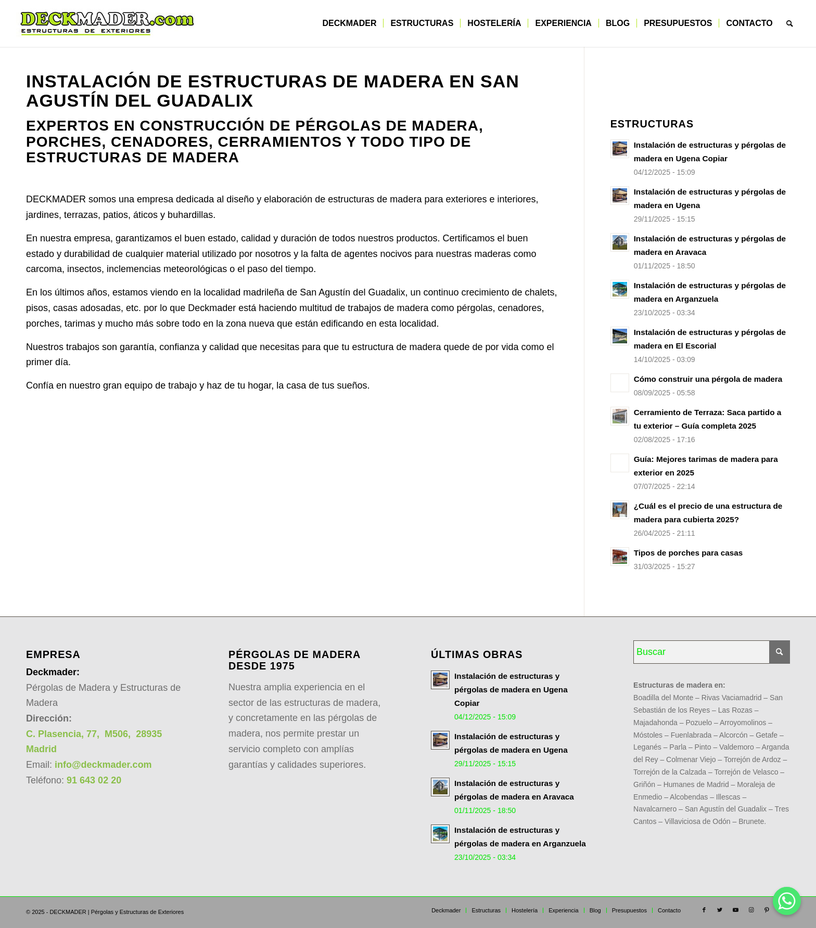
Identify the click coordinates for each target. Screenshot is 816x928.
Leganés (647, 747)
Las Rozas (735, 710)
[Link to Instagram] (751, 910)
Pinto (703, 747)
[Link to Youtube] (735, 910)
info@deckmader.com (103, 764)
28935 (147, 734)
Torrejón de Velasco (746, 772)
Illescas (728, 797)
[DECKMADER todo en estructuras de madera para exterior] (107, 23)
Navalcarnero (655, 809)
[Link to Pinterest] (766, 910)
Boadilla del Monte (663, 697)
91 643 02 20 (94, 780)
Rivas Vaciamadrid (732, 697)
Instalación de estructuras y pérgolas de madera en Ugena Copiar (511, 689)
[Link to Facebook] (704, 910)
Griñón (644, 784)
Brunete (751, 821)
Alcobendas (689, 797)
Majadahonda (655, 722)
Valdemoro (736, 747)
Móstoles (647, 735)
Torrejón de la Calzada (669, 772)
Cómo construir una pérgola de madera (708, 379)
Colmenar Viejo (691, 759)
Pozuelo (698, 722)
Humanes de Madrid (696, 784)
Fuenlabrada (691, 735)
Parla (677, 747)
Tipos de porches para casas (688, 552)
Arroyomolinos (743, 722)
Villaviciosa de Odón (698, 821)
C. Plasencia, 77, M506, (79, 734)
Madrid (41, 749)
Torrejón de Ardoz (752, 759)
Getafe (766, 735)
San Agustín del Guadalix (726, 809)
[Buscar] (790, 23)
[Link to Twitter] (720, 910)
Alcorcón (733, 735)
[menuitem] (349, 23)
